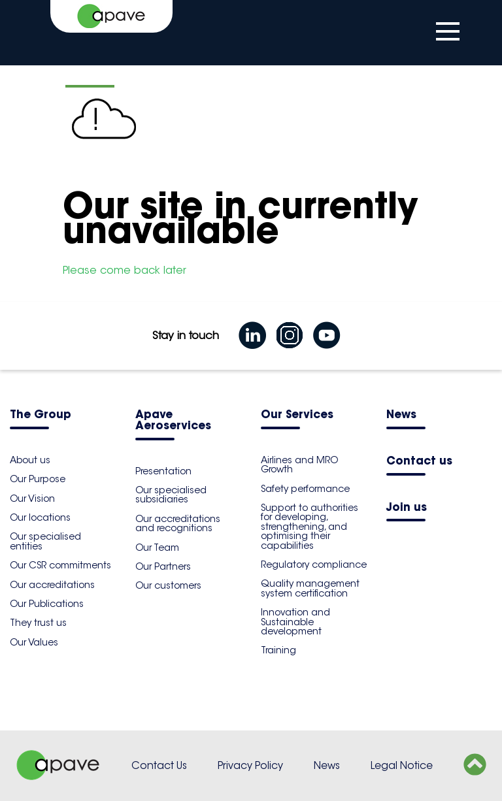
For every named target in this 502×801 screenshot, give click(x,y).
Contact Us (159, 765)
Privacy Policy (250, 765)
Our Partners (163, 566)
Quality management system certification (310, 588)
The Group (40, 415)
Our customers (168, 585)
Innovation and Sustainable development (295, 621)
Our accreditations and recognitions (177, 523)
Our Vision (32, 498)
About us (30, 460)
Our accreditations (52, 585)
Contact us (419, 461)
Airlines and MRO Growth (299, 464)
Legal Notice (402, 765)
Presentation (163, 471)
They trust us (38, 623)
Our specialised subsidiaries (171, 494)
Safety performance (305, 489)
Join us (406, 508)
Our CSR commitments (60, 565)
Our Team (157, 547)
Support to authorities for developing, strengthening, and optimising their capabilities (309, 526)
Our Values (34, 642)
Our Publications (47, 604)
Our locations (40, 517)
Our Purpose (37, 479)
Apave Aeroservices (173, 421)
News (401, 415)
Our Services (297, 415)
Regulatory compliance (314, 564)
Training (278, 650)
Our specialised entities (45, 541)
